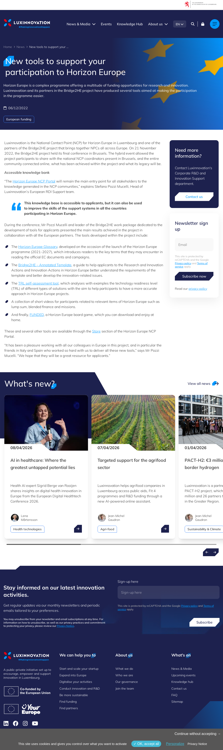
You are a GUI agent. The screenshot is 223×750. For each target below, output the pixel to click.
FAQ (174, 695)
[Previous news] (207, 552)
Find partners (68, 708)
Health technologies (27, 529)
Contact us (194, 196)
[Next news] (215, 552)
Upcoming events (183, 675)
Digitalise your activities (75, 682)
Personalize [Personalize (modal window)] (175, 744)
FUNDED (37, 314)
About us (155, 24)
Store (96, 331)
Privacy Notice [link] (197, 744)
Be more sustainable (73, 695)
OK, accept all (146, 744)
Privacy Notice (65, 625)
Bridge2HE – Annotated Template (44, 265)
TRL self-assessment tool (38, 283)
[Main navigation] (215, 24)
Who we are (124, 675)
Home (7, 47)
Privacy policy (183, 263)
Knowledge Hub (130, 24)
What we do (124, 669)
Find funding (68, 702)
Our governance (126, 682)
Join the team (124, 688)
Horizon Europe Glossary (37, 246)
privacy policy (198, 289)
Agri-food (107, 529)
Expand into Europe (72, 675)
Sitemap (177, 702)
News (21, 47)
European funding (18, 119)
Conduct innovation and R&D (79, 688)
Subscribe (204, 622)
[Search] (193, 24)
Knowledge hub (182, 682)
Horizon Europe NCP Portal (34, 181)
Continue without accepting (197, 734)
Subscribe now (194, 276)
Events (106, 24)
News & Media (78, 24)
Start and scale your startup (78, 669)
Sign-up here (128, 581)
